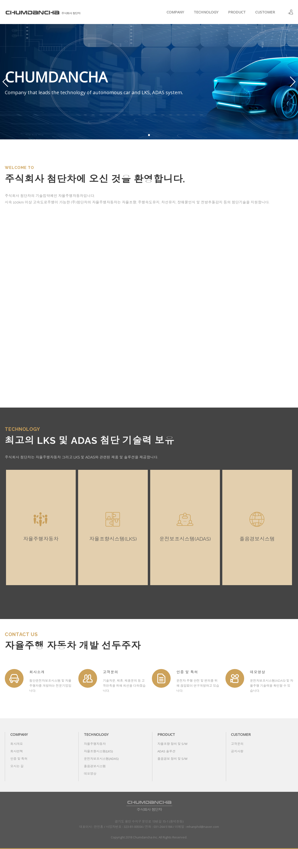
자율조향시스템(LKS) (98, 751)
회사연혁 (16, 751)
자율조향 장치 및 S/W (172, 744)
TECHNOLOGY (206, 12)
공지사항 (237, 751)
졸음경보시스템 (95, 766)
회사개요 (16, 744)
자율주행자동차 (95, 744)
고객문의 (237, 744)
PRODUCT (237, 12)
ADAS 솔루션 (166, 751)
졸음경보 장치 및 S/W (172, 758)
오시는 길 (17, 766)
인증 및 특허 (18, 758)
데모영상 (90, 773)
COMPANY (175, 12)
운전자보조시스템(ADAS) (101, 758)
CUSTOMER (265, 12)
